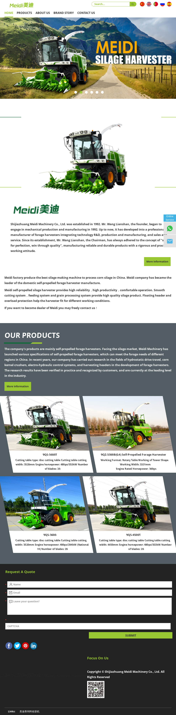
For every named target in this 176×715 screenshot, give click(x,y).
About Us (43, 13)
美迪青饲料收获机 (29, 711)
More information (18, 386)
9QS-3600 (76, 535)
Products (24, 13)
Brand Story (64, 13)
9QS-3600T (76, 454)
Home (8, 13)
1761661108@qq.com (33, 679)
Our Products (31, 335)
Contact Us (86, 13)
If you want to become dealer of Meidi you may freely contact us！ (51, 308)
